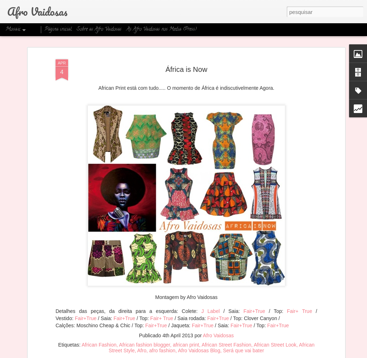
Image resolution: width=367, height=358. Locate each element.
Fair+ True (299, 298)
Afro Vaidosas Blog (199, 337)
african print (186, 331)
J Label (210, 298)
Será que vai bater (243, 337)
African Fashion (99, 331)
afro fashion (162, 337)
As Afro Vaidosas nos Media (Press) (162, 29)
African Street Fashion (226, 331)
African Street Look (275, 331)
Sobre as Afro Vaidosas (99, 29)
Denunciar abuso (240, 354)
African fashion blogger (144, 331)
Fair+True (254, 298)
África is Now (187, 56)
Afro (142, 337)
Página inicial (58, 29)
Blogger (216, 354)
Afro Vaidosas (218, 322)
